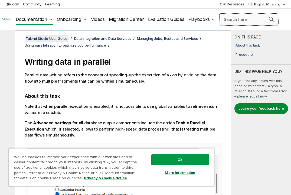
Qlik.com (12, 4)
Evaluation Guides (166, 19)
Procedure (244, 54)
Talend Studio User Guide (46, 38)
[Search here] (249, 19)
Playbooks (199, 19)
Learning (52, 4)
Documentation (31, 19)
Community (32, 4)
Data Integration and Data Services (103, 38)
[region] (93, 162)
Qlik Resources (232, 4)
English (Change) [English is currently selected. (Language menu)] (267, 4)
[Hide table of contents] (7, 39)
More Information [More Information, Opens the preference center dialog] (149, 163)
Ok (148, 150)
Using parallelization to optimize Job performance (65, 45)
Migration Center (126, 19)
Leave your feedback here (261, 108)
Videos (98, 19)
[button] (271, 19)
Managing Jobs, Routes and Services (167, 38)
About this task (248, 45)
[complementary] (261, 112)
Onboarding (69, 19)
